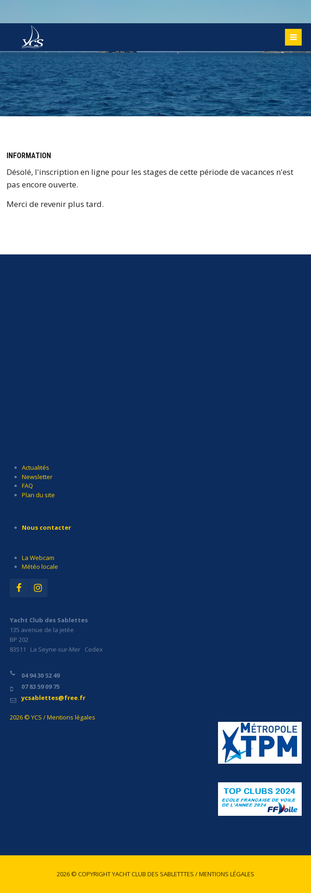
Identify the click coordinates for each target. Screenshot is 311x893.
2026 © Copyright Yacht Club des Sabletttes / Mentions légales (155, 874)
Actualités (35, 467)
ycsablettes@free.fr (53, 697)
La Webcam (38, 557)
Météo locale (40, 566)
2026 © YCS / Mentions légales (52, 717)
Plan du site (38, 495)
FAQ (27, 485)
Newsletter (37, 477)
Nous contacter (46, 527)
